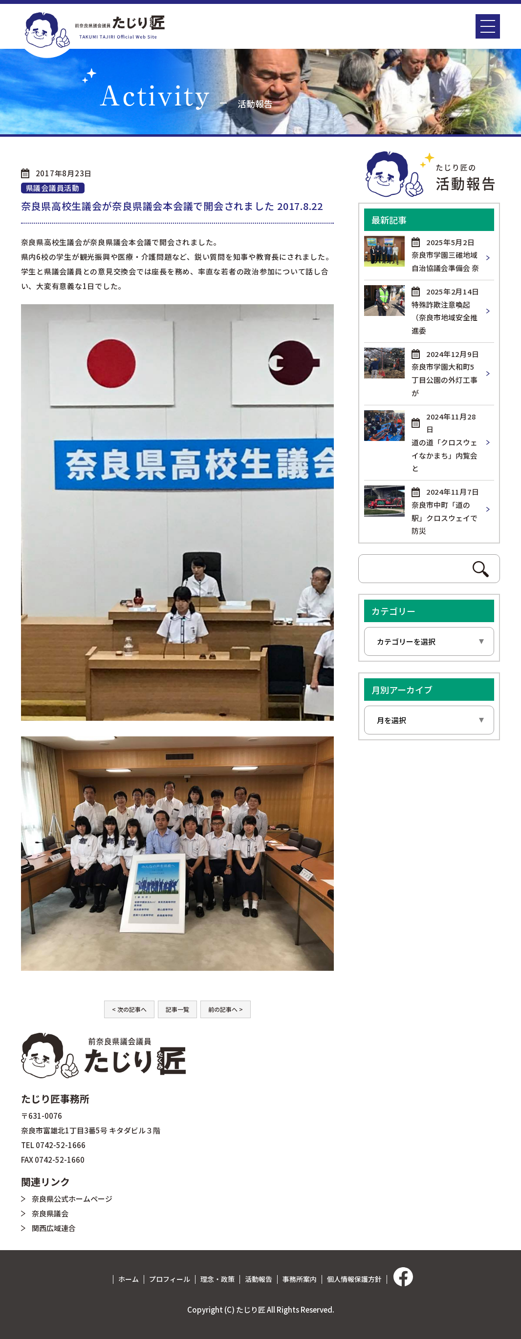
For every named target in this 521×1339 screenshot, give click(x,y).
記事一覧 (177, 1009)
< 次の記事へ (129, 1009)
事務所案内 (299, 1279)
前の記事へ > (225, 1009)
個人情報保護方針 (354, 1279)
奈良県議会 (50, 1213)
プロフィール (169, 1279)
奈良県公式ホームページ (72, 1198)
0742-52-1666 (61, 1145)
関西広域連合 (54, 1228)
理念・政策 (217, 1279)
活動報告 (258, 1279)
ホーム (128, 1279)
